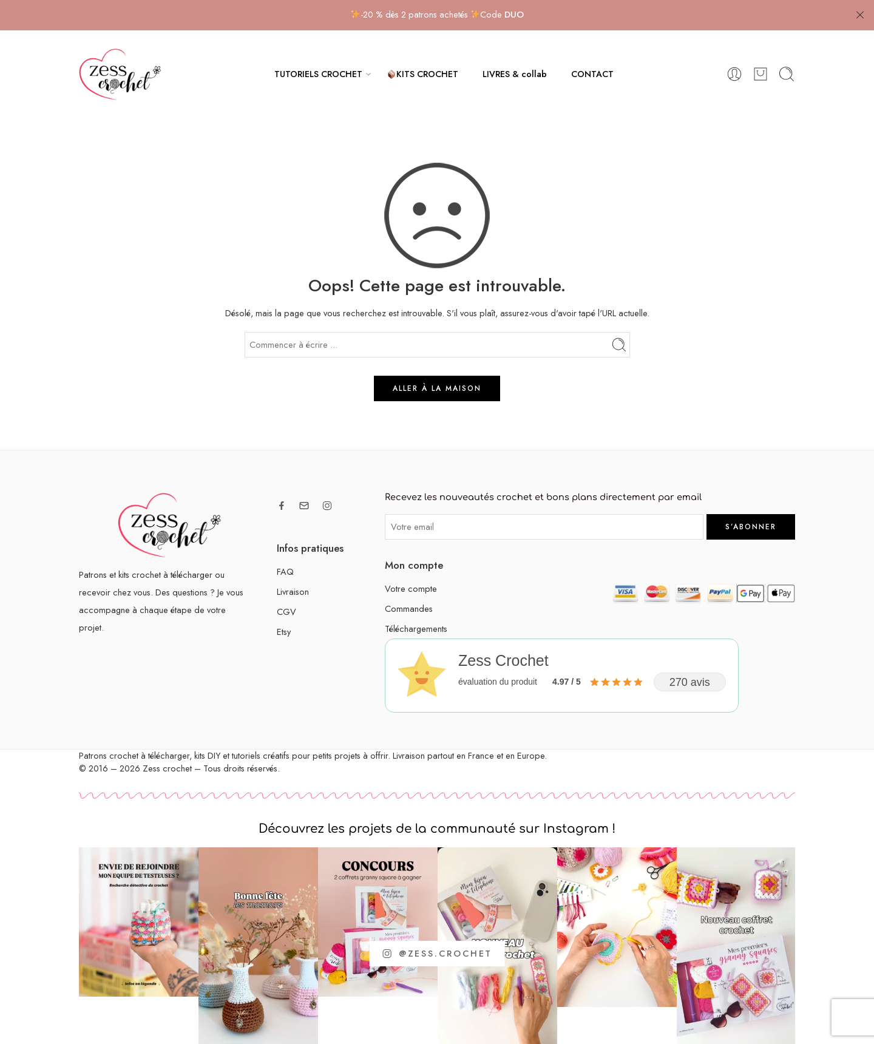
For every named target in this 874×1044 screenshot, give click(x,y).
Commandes (409, 608)
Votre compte (411, 588)
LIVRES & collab (515, 74)
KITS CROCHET (422, 74)
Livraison (293, 591)
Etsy (284, 631)
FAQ (285, 571)
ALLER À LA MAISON (437, 388)
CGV (286, 611)
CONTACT (592, 74)
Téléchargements (416, 628)
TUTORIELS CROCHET (318, 74)
